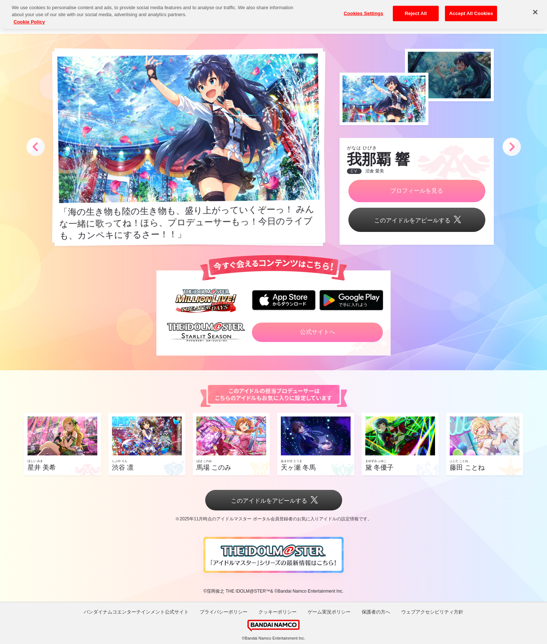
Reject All (416, 8)
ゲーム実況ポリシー (329, 612)
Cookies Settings (363, 8)
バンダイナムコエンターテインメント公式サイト (136, 612)
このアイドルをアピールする (416, 220)
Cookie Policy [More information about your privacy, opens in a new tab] (29, 16)
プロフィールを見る (416, 191)
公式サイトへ (317, 332)
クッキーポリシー (277, 612)
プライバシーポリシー (223, 612)
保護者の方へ (376, 612)
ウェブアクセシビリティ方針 (432, 612)
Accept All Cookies (471, 8)
